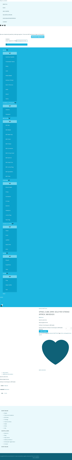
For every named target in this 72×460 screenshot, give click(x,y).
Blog (5, 435)
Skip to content (3, 0)
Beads (5, 413)
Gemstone (6, 389)
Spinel (40, 308)
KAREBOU (37, 457)
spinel (40, 334)
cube (65, 333)
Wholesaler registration (9, 441)
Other (5, 426)
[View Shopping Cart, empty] (1, 306)
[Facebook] (0, 25)
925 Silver (6, 417)
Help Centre (7, 437)
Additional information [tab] (8, 374)
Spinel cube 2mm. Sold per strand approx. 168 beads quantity (51, 328)
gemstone (68, 333)
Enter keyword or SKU (11, 40)
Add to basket (43, 331)
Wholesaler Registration (38, 36)
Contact (6, 444)
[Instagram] (4, 25)
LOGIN (1, 297)
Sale (5, 428)
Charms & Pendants (9, 415)
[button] (7, 50)
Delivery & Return (8, 439)
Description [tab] (5, 372)
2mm (62, 333)
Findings (6, 419)
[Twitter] (2, 25)
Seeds (5, 423)
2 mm (5, 393)
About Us (6, 433)
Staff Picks (44, 308)
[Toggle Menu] (10, 53)
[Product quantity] (68, 328)
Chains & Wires (7, 421)
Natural (6, 385)
